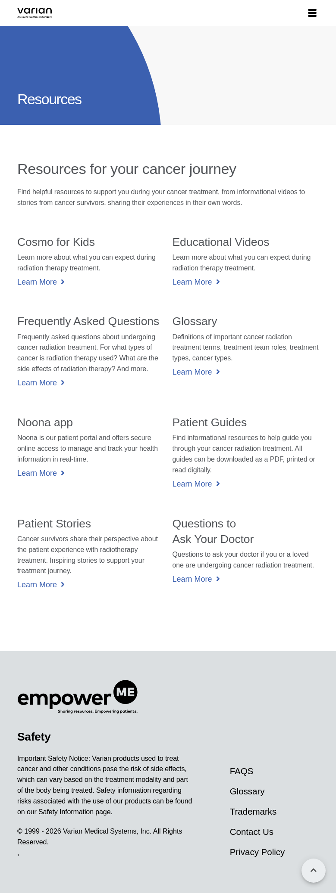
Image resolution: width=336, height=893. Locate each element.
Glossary (247, 791)
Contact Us (251, 832)
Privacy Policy (257, 852)
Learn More (37, 282)
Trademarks (253, 811)
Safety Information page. (75, 811)
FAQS (242, 771)
